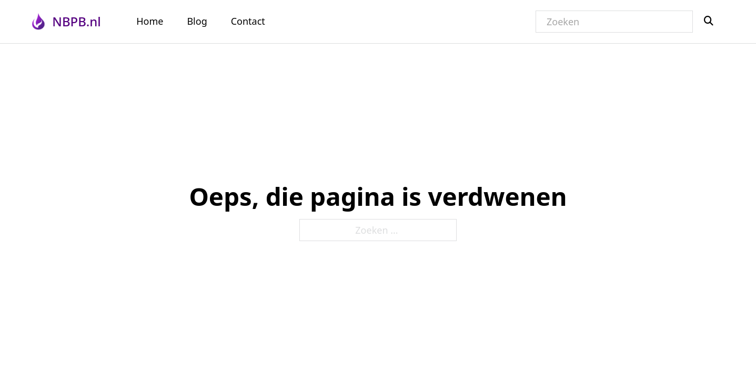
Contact (248, 21)
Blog (197, 21)
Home (149, 21)
